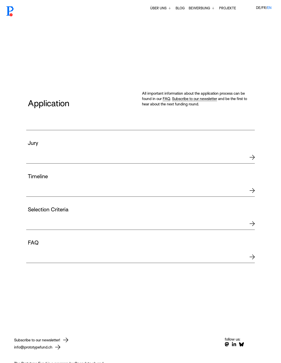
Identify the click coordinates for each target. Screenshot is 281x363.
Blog (180, 8)
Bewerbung (199, 8)
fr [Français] (264, 8)
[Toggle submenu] (169, 8)
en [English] (269, 8)
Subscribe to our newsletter (194, 99)
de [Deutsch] (258, 8)
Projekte (227, 8)
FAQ (166, 99)
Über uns (158, 8)
